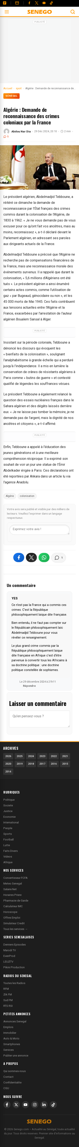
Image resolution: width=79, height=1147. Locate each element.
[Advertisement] (39, 51)
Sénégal (11, 96)
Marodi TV (9, 950)
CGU (6, 1088)
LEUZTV (8, 961)
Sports (7, 833)
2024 (31, 756)
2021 (65, 756)
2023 (42, 756)
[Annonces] (5, 3)
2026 (8, 756)
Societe (8, 805)
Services (8, 1049)
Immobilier (9, 1032)
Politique (9, 799)
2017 (42, 763)
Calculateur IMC (13, 906)
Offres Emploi (11, 917)
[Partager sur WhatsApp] (44, 557)
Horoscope (10, 912)
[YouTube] (44, 3)
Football (8, 839)
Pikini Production (14, 967)
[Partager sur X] (31, 557)
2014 (8, 771)
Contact (8, 1076)
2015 (65, 763)
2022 (54, 756)
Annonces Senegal (14, 1021)
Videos (7, 856)
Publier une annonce (15, 1055)
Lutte (6, 845)
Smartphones (11, 1044)
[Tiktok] (51, 3)
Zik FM (7, 994)
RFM (6, 988)
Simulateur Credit (14, 923)
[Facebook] (29, 3)
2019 (20, 763)
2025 (20, 756)
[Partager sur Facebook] (18, 557)
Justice (7, 811)
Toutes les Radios (14, 983)
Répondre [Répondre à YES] (29, 685)
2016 (54, 763)
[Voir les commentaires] (58, 558)
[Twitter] (36, 3)
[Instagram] (34, 1104)
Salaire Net (10, 889)
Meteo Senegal (12, 883)
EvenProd (9, 956)
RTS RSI (8, 1005)
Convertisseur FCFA (15, 877)
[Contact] (17, 3)
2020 (8, 763)
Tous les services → (15, 929)
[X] (16, 1104)
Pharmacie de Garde (15, 900)
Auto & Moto (11, 1038)
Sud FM (8, 1000)
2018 (31, 763)
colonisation (27, 496)
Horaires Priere (12, 894)
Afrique (7, 862)
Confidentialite (12, 1082)
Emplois (8, 1027)
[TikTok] (53, 1104)
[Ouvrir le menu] (7, 11)
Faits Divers (10, 850)
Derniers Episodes (14, 944)
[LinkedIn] (44, 1104)
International (11, 822)
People (7, 828)
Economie (9, 816)
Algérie (10, 496)
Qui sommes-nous (14, 1071)
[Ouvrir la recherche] (72, 11)
